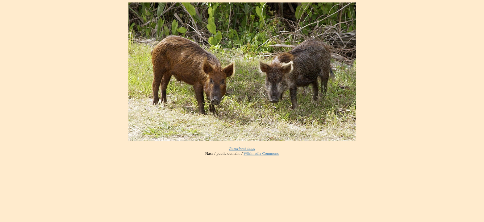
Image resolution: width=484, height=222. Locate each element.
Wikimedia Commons (261, 153)
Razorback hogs (242, 148)
